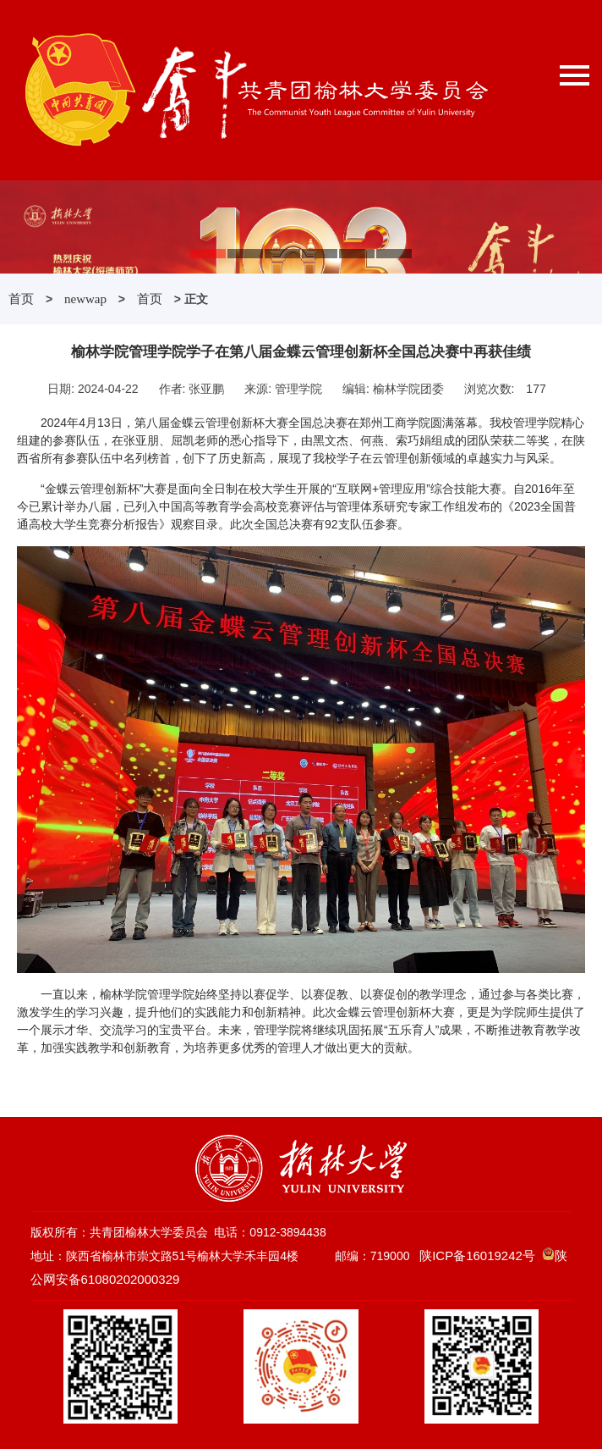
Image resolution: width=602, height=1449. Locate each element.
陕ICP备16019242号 (477, 1255)
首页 (21, 299)
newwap (85, 299)
